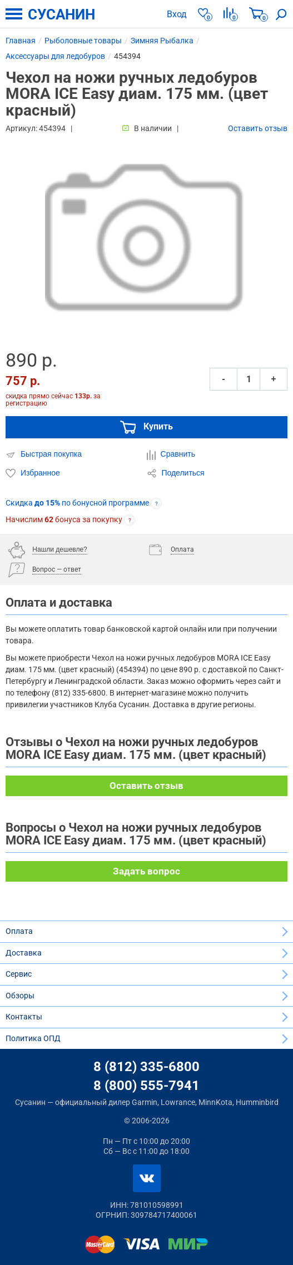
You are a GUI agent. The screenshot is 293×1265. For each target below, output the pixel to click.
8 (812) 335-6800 (146, 1066)
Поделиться (176, 473)
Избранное (33, 473)
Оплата (19, 931)
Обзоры (20, 995)
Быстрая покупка (44, 454)
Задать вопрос (146, 871)
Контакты (24, 1016)
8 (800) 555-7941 (146, 1085)
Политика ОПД (33, 1038)
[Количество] (248, 379)
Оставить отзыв (257, 128)
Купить (146, 427)
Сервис (19, 973)
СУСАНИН (61, 14)
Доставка (24, 952)
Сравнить (171, 454)
